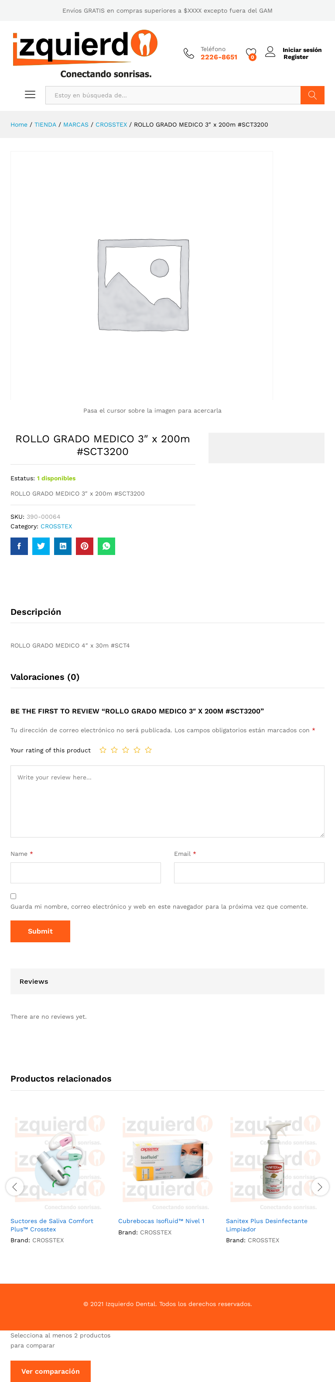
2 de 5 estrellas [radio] (114, 749)
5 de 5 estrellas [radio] (148, 749)
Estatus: (22, 477)
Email (185, 853)
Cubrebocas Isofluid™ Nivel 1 (161, 1220)
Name (21, 853)
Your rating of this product (50, 750)
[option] (60, 1185)
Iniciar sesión (293, 49)
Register (295, 56)
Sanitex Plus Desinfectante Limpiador (267, 1224)
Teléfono (212, 48)
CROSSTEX (56, 525)
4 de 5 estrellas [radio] (136, 749)
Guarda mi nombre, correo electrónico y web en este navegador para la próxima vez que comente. (159, 906)
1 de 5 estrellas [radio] (102, 749)
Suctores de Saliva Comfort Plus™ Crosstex (51, 1224)
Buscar (313, 95)
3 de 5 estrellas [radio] (125, 749)
